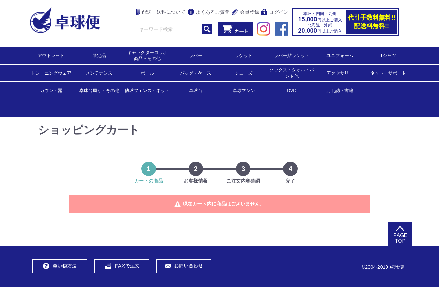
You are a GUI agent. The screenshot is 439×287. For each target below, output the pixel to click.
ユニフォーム (339, 55)
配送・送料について (161, 12)
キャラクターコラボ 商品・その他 (149, 55)
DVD (291, 90)
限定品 (99, 55)
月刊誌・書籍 (339, 90)
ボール (147, 72)
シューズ (244, 72)
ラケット (244, 55)
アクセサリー (339, 72)
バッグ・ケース (195, 72)
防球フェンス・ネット (147, 90)
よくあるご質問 (208, 12)
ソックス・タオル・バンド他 (291, 72)
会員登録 (245, 12)
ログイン (274, 12)
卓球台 (195, 90)
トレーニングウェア (51, 72)
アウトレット (51, 55)
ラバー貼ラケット (292, 55)
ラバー (195, 55)
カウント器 (51, 90)
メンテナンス (99, 72)
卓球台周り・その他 (99, 90)
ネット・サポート (388, 72)
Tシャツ (388, 55)
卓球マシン (244, 90)
